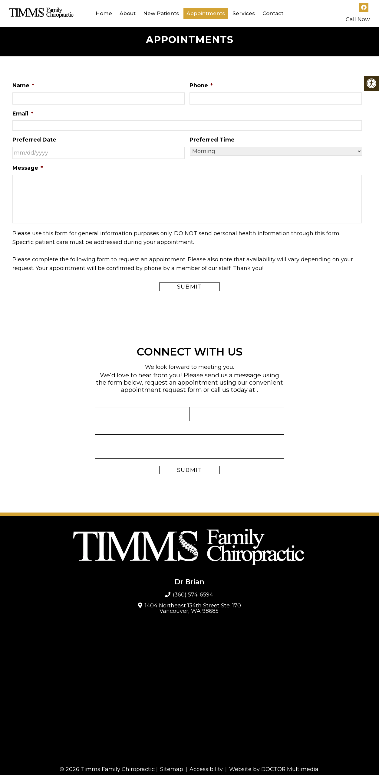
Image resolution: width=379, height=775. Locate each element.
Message (27, 168)
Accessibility (205, 769)
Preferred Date (34, 139)
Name (23, 85)
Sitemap (171, 769)
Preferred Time (212, 139)
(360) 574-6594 (193, 594)
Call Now (358, 19)
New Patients (161, 13)
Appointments (205, 13)
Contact (272, 13)
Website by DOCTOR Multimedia (274, 769)
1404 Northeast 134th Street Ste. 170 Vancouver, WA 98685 (193, 608)
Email (22, 113)
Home (104, 13)
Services (243, 13)
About (128, 13)
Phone (201, 85)
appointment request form (161, 389)
